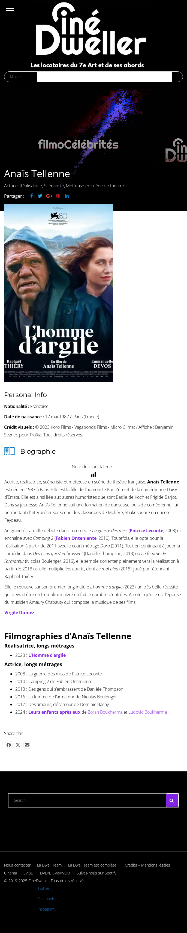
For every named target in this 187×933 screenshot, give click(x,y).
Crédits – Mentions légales (147, 865)
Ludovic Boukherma (147, 712)
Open (15, 13)
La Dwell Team (49, 865)
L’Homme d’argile (47, 655)
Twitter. (44, 888)
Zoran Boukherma (105, 712)
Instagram (46, 909)
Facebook (46, 898)
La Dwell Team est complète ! (93, 865)
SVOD (28, 873)
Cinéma (10, 873)
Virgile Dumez (19, 613)
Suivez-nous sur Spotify (96, 873)
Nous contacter (17, 865)
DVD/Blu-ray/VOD (55, 873)
